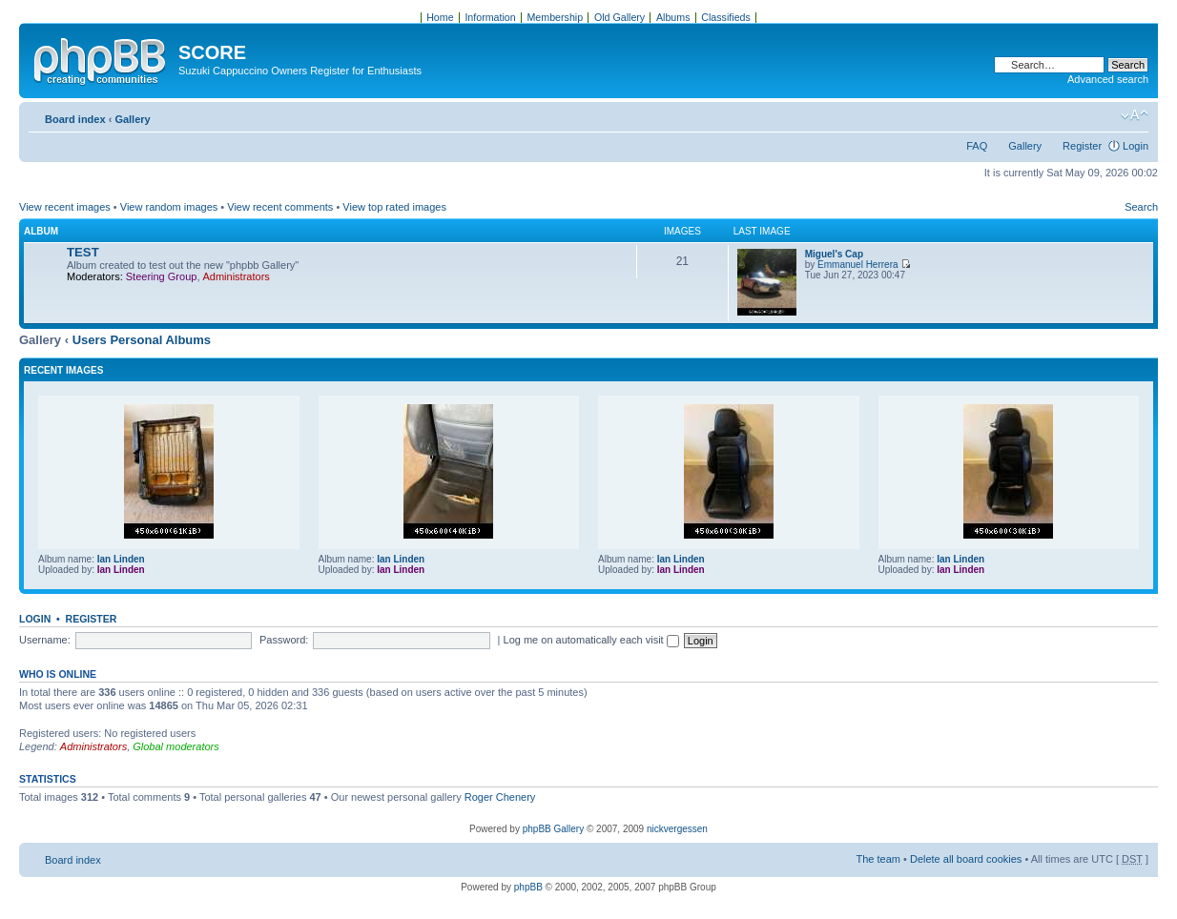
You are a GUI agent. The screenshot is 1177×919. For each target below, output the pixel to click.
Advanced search (1107, 79)
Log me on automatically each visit (591, 639)
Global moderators (176, 746)
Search (1141, 207)
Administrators (236, 276)
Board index (75, 119)
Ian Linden (121, 559)
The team (878, 859)
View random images (169, 207)
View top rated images (394, 207)
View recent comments (280, 207)
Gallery (132, 119)
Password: (283, 639)
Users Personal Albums (141, 340)
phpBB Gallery (553, 829)
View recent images (65, 207)
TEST (83, 252)
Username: (45, 639)
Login (1135, 146)
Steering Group (161, 276)
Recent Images (63, 370)
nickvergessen (677, 829)
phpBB (528, 887)
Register (1082, 146)
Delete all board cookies (966, 859)
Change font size (1134, 115)
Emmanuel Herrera (857, 264)
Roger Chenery (500, 797)
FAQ (976, 146)
